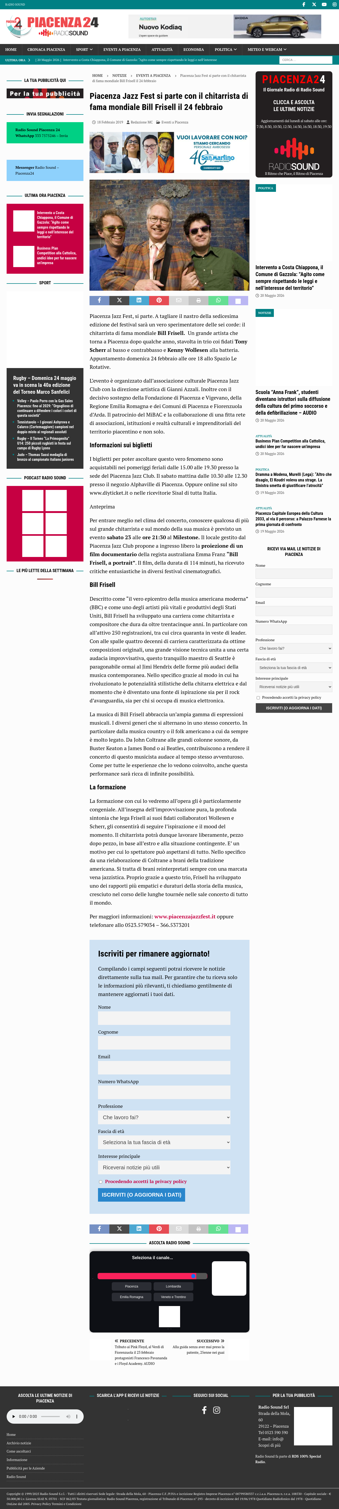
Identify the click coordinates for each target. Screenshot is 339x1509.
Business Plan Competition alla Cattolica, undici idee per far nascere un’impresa (290, 444)
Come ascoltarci (19, 1451)
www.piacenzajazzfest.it (185, 916)
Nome (104, 1007)
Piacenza (131, 1286)
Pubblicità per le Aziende (26, 1468)
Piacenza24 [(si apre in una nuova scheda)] (24, 173)
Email (104, 1056)
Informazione (17, 1459)
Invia (64, 135)
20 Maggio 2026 (272, 295)
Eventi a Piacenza (122, 49)
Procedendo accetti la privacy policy (146, 1181)
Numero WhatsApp (118, 1081)
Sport (82, 49)
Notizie (119, 75)
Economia (194, 49)
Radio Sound (15, 4)
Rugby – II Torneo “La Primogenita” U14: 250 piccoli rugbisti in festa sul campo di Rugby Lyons (44, 443)
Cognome (108, 1032)
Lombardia (173, 1286)
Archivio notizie (19, 1443)
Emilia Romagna (131, 1297)
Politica (223, 49)
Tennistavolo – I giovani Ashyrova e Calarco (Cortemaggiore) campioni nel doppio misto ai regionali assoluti (45, 427)
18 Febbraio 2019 (110, 122)
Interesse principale (119, 1156)
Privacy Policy (41, 1504)
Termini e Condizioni (66, 1504)
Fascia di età (111, 1131)
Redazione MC (142, 122)
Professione (110, 1106)
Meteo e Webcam (265, 49)
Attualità (162, 49)
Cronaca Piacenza (46, 49)
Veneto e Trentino (173, 1297)
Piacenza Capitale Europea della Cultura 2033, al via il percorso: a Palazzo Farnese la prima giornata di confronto (293, 519)
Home (11, 49)
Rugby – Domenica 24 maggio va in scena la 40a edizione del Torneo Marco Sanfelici (44, 385)
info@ (278, 1438)
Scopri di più (269, 1445)
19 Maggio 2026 (272, 492)
